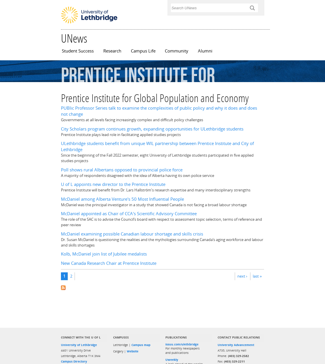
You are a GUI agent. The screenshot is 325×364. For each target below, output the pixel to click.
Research (112, 51)
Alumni (205, 51)
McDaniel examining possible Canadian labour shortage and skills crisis (132, 234)
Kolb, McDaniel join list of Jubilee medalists (104, 254)
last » (257, 276)
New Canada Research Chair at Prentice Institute (108, 263)
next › (242, 276)
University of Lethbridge (79, 345)
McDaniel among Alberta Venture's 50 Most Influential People (122, 199)
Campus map (140, 345)
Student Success (78, 51)
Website (132, 351)
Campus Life (143, 51)
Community (176, 51)
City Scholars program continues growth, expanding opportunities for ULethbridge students (152, 129)
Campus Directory (74, 361)
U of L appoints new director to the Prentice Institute (113, 184)
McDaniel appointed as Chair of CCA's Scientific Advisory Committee (129, 214)
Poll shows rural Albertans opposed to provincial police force (122, 170)
